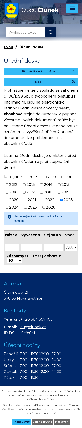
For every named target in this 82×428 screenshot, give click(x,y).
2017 (31, 192)
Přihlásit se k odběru (48, 71)
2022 (49, 200)
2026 (50, 207)
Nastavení (62, 421)
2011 (68, 177)
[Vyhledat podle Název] (12, 247)
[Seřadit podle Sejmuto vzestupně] (46, 239)
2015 (65, 184)
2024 (14, 207)
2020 (14, 200)
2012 (13, 184)
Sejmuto (52, 235)
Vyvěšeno (30, 235)
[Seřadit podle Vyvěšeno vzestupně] (23, 239)
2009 (33, 177)
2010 (51, 177)
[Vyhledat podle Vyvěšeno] (31, 247)
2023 (68, 200)
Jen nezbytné (42, 421)
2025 (32, 207)
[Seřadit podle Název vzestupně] (7, 239)
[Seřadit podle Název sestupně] (7, 240)
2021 (32, 200)
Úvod (8, 47)
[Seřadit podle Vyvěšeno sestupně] (23, 240)
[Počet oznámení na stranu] (14, 260)
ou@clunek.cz (33, 327)
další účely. (50, 398)
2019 (65, 192)
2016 (13, 192)
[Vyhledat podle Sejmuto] (53, 247)
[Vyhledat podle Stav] (70, 247)
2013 (31, 184)
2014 (48, 184)
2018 (48, 192)
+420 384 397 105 (36, 319)
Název (11, 235)
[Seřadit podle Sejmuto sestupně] (46, 240)
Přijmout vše (21, 421)
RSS (55, 82)
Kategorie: (13, 176)
